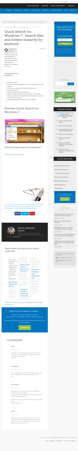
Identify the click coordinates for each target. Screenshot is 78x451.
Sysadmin (8, 10)
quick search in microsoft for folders (24, 208)
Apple (65, 10)
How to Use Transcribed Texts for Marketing (62, 221)
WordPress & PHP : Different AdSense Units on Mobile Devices (24, 272)
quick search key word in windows (35, 206)
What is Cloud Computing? (65, 126)
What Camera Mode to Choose (64, 138)
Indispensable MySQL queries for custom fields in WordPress (66, 144)
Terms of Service (65, 445)
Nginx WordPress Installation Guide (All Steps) (12, 288)
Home (49, 1)
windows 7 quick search (15, 204)
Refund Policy (73, 445)
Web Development (56, 10)
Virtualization (35, 10)
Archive (53, 1)
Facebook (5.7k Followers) (61, 173)
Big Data (26, 10)
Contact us (65, 199)
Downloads (45, 10)
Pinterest (32, 215)
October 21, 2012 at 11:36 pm (16, 374)
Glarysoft (8, 66)
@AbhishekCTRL (17, 238)
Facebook (18, 215)
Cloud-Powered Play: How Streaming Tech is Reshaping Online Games (63, 214)
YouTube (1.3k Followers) (61, 181)
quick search (24, 204)
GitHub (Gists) (58, 188)
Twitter (25, 215)
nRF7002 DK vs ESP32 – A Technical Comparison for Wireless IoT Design (63, 228)
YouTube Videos (10, 308)
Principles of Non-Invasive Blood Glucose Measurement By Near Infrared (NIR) (64, 235)
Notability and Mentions (64, 260)
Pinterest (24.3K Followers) (61, 166)
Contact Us (65, 1)
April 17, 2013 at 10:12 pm (15, 419)
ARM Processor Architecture (66, 134)
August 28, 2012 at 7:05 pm (16, 354)
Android (72, 10)
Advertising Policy (57, 445)
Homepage (61, 113)
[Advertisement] (25, 17)
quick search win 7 (23, 206)
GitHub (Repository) (60, 185)
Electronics (17, 10)
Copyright (43, 445)
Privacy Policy (49, 445)
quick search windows (33, 204)
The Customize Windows (10, 5)
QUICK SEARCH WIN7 (13, 206)
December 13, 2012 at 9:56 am (16, 392)
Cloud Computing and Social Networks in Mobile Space (66, 130)
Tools (58, 1)
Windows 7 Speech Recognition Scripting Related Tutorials (66, 150)
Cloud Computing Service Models (65, 121)
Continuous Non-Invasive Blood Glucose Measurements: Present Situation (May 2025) (64, 242)
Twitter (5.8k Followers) (61, 169)
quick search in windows (9, 208)
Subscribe (65, 43)
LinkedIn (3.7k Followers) (61, 177)
